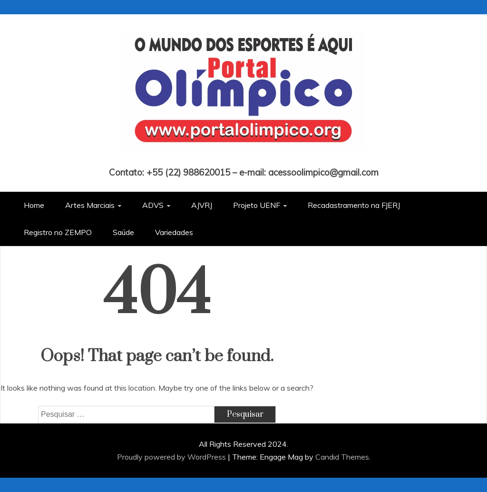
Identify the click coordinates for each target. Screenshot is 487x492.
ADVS (153, 205)
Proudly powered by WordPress (172, 457)
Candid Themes (342, 457)
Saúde (123, 232)
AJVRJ (201, 205)
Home (34, 205)
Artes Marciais (90, 205)
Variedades (174, 232)
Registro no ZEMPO (58, 232)
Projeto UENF (256, 205)
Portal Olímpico (244, 159)
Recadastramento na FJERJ (354, 205)
